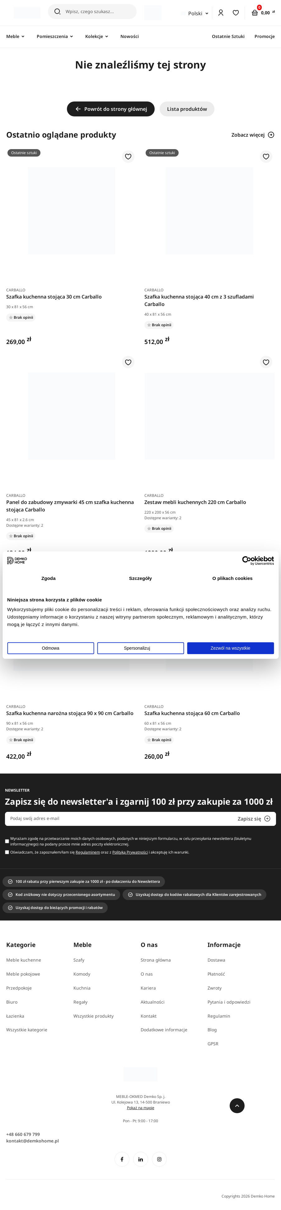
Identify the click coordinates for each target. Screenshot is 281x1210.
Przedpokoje (19, 988)
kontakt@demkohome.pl (32, 1141)
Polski (191, 13)
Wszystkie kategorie (26, 1030)
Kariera (148, 988)
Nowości (129, 36)
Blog (212, 1030)
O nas (147, 974)
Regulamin (219, 1016)
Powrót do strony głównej (110, 109)
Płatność (216, 974)
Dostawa (216, 960)
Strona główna (156, 960)
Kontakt (149, 1016)
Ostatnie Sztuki (228, 36)
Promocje (265, 36)
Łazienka (15, 1016)
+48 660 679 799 (23, 1134)
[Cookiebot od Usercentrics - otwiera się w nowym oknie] (246, 560)
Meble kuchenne (23, 960)
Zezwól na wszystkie (231, 648)
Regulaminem (88, 852)
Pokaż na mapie (140, 1107)
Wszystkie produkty (93, 1016)
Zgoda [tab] (48, 578)
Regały (80, 1002)
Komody (81, 974)
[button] (128, 157)
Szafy (78, 960)
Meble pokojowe (23, 974)
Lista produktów (187, 109)
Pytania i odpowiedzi (229, 1002)
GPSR (213, 1044)
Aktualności (153, 1002)
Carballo (15, 290)
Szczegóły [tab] (140, 578)
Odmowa (50, 648)
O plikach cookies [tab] (233, 578)
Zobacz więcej (253, 135)
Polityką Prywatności (130, 852)
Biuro (11, 1002)
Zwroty (215, 988)
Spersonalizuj (140, 648)
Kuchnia (82, 988)
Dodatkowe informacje (164, 1030)
